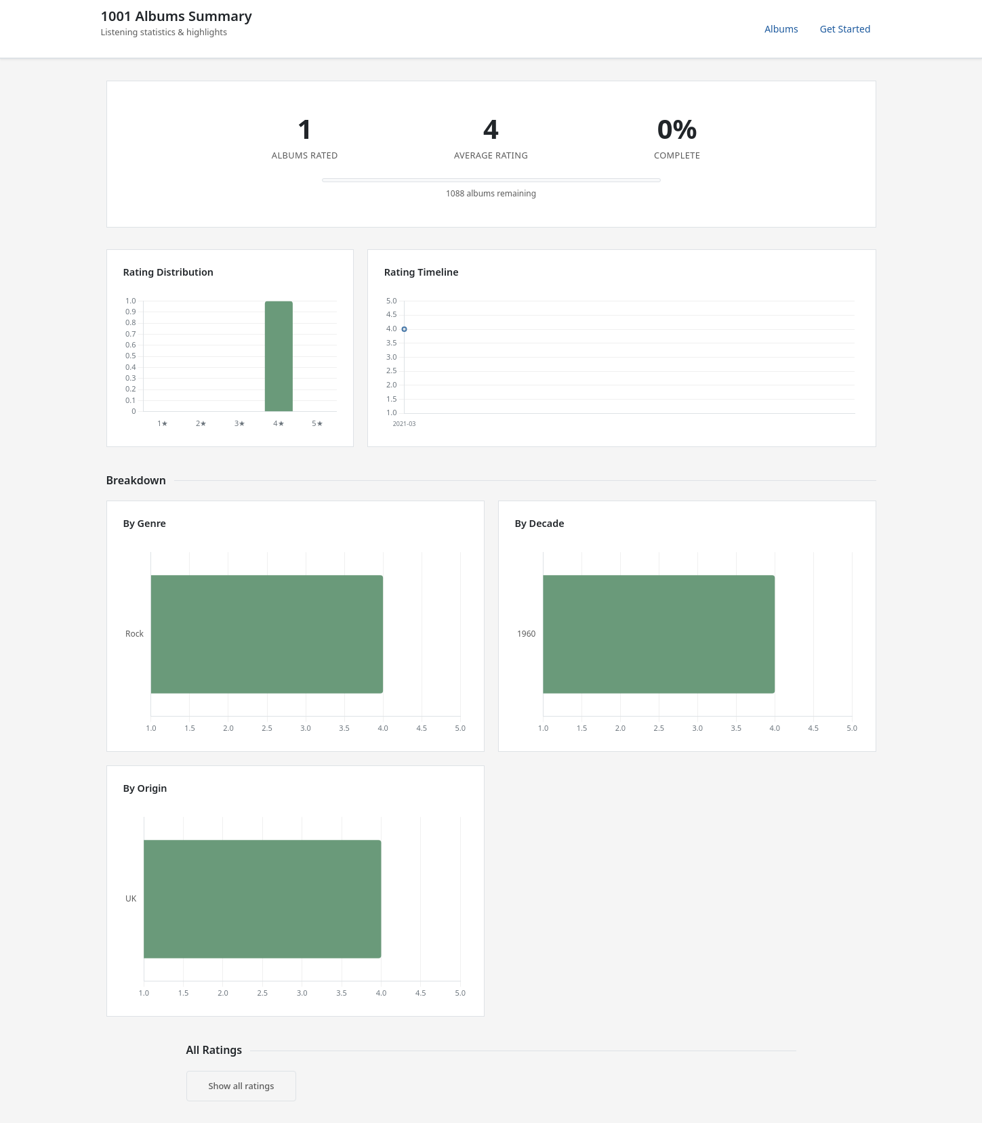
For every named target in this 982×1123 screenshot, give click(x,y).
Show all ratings (241, 1086)
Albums (781, 28)
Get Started (845, 28)
